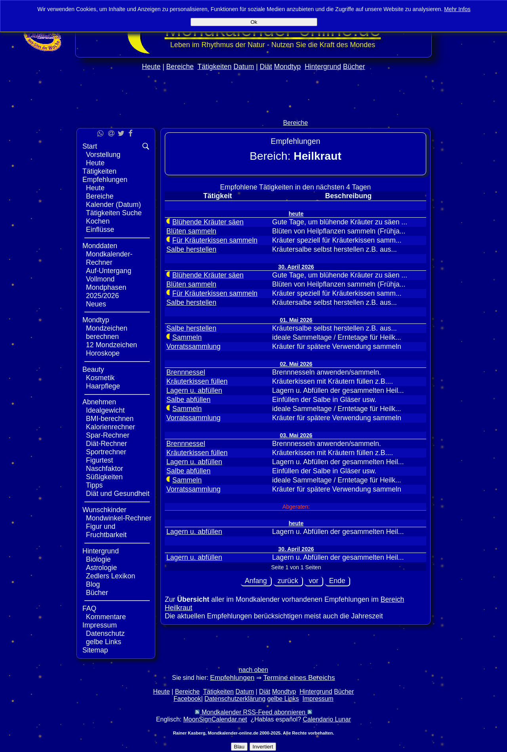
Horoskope (103, 353)
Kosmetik (100, 378)
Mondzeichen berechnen (107, 332)
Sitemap (95, 650)
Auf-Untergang (108, 271)
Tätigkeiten (215, 67)
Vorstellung (103, 155)
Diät (266, 67)
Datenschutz (105, 633)
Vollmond (100, 279)
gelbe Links (103, 642)
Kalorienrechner (110, 427)
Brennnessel (185, 372)
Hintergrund (323, 67)
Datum (243, 67)
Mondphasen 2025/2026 (106, 291)
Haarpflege (103, 386)
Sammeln (187, 337)
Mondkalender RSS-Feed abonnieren (253, 712)
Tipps (94, 485)
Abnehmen (99, 402)
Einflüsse (100, 229)
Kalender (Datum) (113, 205)
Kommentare (106, 617)
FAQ (89, 608)
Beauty (93, 369)
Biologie (98, 559)
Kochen (98, 221)
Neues (96, 304)
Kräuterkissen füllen (197, 381)
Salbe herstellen (191, 249)
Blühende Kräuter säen (208, 222)
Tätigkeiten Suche (114, 213)
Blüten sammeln (191, 231)
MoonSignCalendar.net (215, 719)
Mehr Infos (457, 9)
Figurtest (99, 460)
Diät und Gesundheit (117, 494)
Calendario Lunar (327, 719)
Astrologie (101, 568)
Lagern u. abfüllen (194, 390)
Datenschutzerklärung (234, 698)
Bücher (354, 67)
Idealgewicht (105, 410)
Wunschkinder (104, 510)
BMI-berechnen (109, 419)
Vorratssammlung (193, 346)
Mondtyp (287, 67)
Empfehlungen (104, 180)
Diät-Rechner (106, 444)
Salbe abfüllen (188, 400)
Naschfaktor (104, 469)
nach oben (253, 669)
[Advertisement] (253, 112)
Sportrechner (106, 452)
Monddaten (99, 246)
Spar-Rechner (108, 435)
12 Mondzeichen (111, 345)
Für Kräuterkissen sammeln (214, 240)
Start (89, 146)
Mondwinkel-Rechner (118, 518)
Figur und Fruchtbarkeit (106, 530)
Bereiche (180, 67)
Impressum (99, 625)
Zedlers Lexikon (110, 576)
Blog (93, 584)
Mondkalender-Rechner (109, 258)
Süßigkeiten (104, 477)
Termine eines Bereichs (299, 677)
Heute (151, 67)
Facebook (187, 698)
